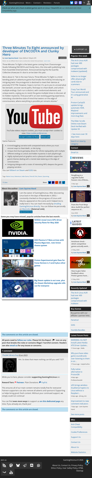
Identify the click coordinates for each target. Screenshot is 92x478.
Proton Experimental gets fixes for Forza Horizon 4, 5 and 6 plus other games (49, 263)
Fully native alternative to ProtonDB (76, 372)
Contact (37, 3)
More (29, 3)
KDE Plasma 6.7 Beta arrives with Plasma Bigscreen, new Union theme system (49, 243)
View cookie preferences (36, 133)
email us (14, 345)
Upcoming (46, 176)
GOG (31, 170)
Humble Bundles (78, 330)
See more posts (77, 414)
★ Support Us (80, 49)
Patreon (19, 382)
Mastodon (26, 209)
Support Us (76, 437)
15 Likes (5, 182)
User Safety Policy (70, 468)
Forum (57, 3)
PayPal (43, 382)
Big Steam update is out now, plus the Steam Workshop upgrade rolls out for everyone (49, 283)
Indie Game (25, 176)
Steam (40, 176)
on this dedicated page (50, 401)
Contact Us (75, 442)
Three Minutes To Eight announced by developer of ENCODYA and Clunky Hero (33, 51)
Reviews (47, 3)
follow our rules (24, 340)
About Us (75, 447)
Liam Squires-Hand (11, 58)
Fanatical (75, 320)
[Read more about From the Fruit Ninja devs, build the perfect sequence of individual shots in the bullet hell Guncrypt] (80, 204)
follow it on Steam (17, 170)
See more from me (26, 212)
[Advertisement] (46, 29)
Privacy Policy (77, 465)
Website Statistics (78, 452)
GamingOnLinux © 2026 (73, 460)
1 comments (62, 58)
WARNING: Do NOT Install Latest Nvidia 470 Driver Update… (79, 343)
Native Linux (10, 176)
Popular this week (79, 56)
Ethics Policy (56, 468)
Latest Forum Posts (79, 335)
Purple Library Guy (10, 355)
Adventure (17, 176)
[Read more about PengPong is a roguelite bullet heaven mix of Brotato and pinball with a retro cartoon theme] (80, 175)
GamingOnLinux (16, 3)
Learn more (47, 61)
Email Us (74, 152)
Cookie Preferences (79, 432)
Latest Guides (77, 223)
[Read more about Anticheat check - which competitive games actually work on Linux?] (80, 241)
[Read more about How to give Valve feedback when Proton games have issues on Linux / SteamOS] (80, 271)
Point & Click (33, 176)
